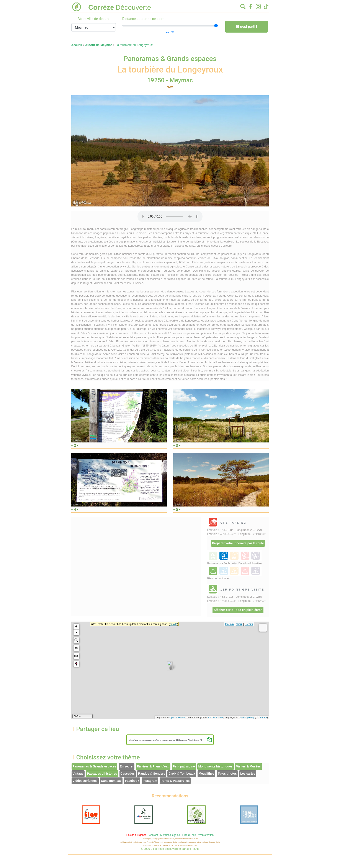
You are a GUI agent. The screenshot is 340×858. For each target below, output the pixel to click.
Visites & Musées (248, 766)
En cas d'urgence (136, 835)
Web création (206, 835)
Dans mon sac (111, 780)
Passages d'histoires (102, 773)
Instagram (150, 780)
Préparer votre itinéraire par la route (238, 543)
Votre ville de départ (93, 19)
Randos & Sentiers (151, 773)
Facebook (132, 780)
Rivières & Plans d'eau (153, 766)
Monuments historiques (215, 766)
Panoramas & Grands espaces (94, 766)
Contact (153, 835)
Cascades (128, 773)
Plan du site (189, 835)
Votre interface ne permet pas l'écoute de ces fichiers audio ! (170, 216)
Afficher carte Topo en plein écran (238, 610)
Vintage (78, 773)
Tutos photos (227, 773)
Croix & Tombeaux (181, 773)
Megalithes (206, 773)
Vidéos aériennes (85, 780)
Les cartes (247, 773)
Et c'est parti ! (246, 27)
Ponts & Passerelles (175, 780)
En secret (126, 766)
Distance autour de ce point (143, 19)
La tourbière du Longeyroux (134, 45)
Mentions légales (170, 835)
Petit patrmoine (184, 766)
